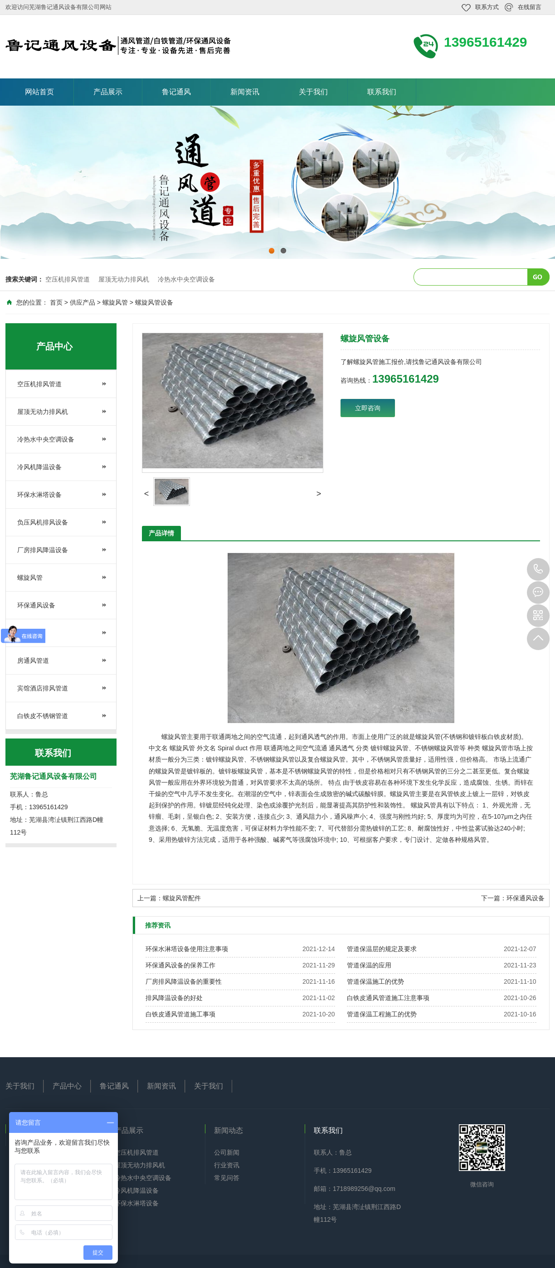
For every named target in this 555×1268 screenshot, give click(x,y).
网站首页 (39, 92)
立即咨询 (367, 408)
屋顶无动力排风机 (123, 279)
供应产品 (82, 302)
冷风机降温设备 (39, 467)
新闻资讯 (244, 92)
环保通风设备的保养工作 (180, 965)
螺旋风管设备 (154, 302)
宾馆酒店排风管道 (42, 688)
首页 (56, 302)
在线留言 (529, 7)
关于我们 (313, 92)
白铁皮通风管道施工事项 (180, 1014)
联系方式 (487, 7)
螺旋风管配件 (182, 898)
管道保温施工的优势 (375, 981)
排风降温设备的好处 (174, 997)
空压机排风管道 (67, 279)
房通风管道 (33, 660)
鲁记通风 (176, 92)
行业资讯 (226, 1165)
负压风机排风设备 (42, 522)
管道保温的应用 (369, 965)
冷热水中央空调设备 (186, 279)
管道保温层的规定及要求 (382, 948)
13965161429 (538, 569)
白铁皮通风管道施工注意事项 (388, 997)
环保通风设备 (36, 605)
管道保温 (30, 632)
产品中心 (67, 1086)
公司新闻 (226, 1152)
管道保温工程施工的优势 (382, 1014)
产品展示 (107, 92)
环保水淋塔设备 (39, 494)
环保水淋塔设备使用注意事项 (187, 948)
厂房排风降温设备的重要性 (184, 981)
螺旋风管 (115, 302)
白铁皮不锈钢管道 (42, 715)
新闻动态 (228, 1130)
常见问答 (226, 1177)
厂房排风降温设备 (42, 550)
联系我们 (381, 92)
